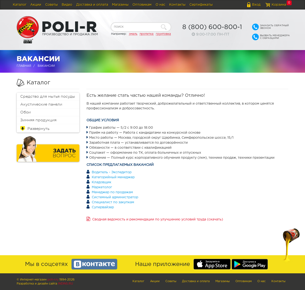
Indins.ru (65, 283)
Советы (51, 4)
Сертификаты (201, 4)
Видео (67, 4)
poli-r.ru (52, 279)
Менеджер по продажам (112, 192)
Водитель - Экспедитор (112, 172)
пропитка (146, 34)
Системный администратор (115, 197)
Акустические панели (41, 104)
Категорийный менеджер (113, 177)
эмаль (133, 34)
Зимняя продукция (38, 120)
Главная (24, 66)
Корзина (279, 4)
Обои (25, 112)
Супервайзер (103, 207)
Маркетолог (102, 187)
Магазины (120, 4)
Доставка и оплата (92, 4)
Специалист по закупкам (113, 202)
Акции (35, 4)
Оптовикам (142, 4)
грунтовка (163, 34)
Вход (256, 4)
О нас (160, 4)
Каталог (19, 4)
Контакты (177, 4)
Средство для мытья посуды (47, 96)
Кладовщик (101, 182)
